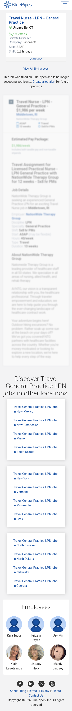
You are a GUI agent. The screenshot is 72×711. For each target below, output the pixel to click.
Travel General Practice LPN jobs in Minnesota (35, 503)
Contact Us (36, 695)
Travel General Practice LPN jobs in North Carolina (35, 543)
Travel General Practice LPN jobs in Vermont (35, 489)
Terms (32, 691)
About (14, 691)
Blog (23, 691)
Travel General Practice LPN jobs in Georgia (35, 583)
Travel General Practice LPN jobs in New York (35, 476)
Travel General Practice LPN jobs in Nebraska (35, 570)
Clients (56, 691)
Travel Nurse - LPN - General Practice (34, 20)
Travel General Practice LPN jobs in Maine (35, 436)
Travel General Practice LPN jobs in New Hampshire (35, 422)
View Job (36, 59)
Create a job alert (44, 81)
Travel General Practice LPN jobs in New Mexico (35, 409)
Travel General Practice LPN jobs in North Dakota (35, 556)
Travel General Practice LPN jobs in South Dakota (35, 449)
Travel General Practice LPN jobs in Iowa (35, 516)
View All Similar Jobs (36, 68)
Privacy (44, 691)
